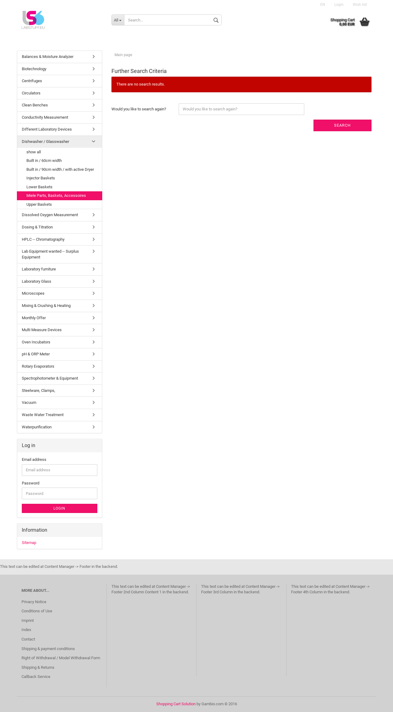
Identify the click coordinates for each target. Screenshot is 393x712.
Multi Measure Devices (42, 329)
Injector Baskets (40, 178)
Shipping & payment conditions (48, 648)
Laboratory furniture (39, 269)
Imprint (27, 620)
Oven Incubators (36, 342)
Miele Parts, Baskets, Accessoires (56, 195)
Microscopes (33, 293)
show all (33, 152)
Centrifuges (32, 80)
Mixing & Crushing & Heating (46, 305)
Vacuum (29, 402)
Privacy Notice (33, 601)
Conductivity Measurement (45, 117)
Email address (34, 459)
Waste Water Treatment (43, 414)
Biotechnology (34, 69)
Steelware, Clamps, (38, 390)
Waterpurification (37, 427)
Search (342, 125)
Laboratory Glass (36, 281)
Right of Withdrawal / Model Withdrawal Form (60, 658)
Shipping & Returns (37, 667)
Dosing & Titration (37, 227)
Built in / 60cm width (44, 160)
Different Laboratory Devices (47, 129)
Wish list (360, 4)
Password (30, 483)
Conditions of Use (36, 611)
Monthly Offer (34, 318)
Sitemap (29, 542)
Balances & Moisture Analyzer (47, 56)
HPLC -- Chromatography (43, 239)
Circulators (31, 93)
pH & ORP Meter (36, 354)
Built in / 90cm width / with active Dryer (60, 169)
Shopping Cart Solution (176, 704)
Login (339, 4)
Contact (28, 639)
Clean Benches (35, 105)
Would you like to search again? (138, 109)
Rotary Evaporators (38, 366)
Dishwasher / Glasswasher (45, 141)
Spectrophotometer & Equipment (50, 378)
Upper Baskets (39, 204)
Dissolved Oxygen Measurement (50, 214)
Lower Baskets (39, 187)
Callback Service (35, 676)
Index (26, 629)
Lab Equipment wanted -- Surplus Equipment (50, 254)
